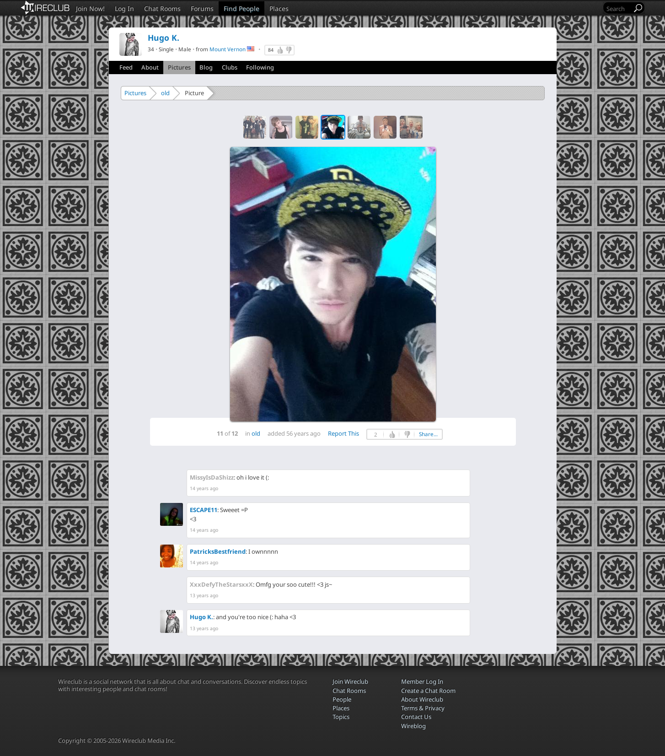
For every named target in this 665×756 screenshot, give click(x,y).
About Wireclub (422, 699)
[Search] (618, 8)
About (150, 67)
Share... (428, 434)
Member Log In (422, 681)
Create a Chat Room (428, 690)
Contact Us (416, 716)
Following (260, 67)
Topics (340, 716)
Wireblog (413, 725)
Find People (241, 8)
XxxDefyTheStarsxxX (221, 584)
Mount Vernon (227, 49)
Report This (343, 433)
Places (279, 8)
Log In (124, 8)
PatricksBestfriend (218, 551)
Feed (126, 67)
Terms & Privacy (423, 708)
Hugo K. (201, 617)
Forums (202, 8)
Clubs (229, 67)
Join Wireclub (350, 681)
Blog (206, 67)
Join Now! (90, 8)
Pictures (179, 67)
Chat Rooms (162, 8)
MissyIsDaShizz (212, 477)
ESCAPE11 (203, 510)
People (341, 699)
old (165, 93)
